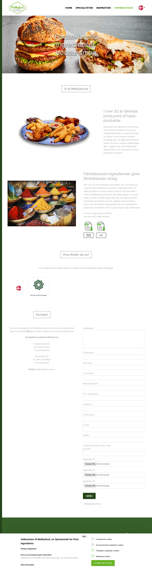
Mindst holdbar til (90, 370)
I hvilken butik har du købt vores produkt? (97, 434)
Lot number (88, 360)
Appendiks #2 (89, 457)
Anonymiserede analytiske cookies (109, 545)
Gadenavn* (88, 391)
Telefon (86, 422)
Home (68, 7)
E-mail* (86, 412)
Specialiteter (84, 7)
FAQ (28, 318)
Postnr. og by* (89, 401)
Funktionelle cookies (104, 539)
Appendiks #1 (89, 446)
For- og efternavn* (91, 381)
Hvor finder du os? (81, 532)
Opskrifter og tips (48, 529)
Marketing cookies (103, 556)
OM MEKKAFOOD (123, 7)
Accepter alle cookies (103, 563)
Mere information (27, 565)
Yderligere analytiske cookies (107, 551)
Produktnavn (88, 339)
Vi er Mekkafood (80, 529)
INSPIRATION (103, 7)
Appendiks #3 (89, 468)
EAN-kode (87, 350)
